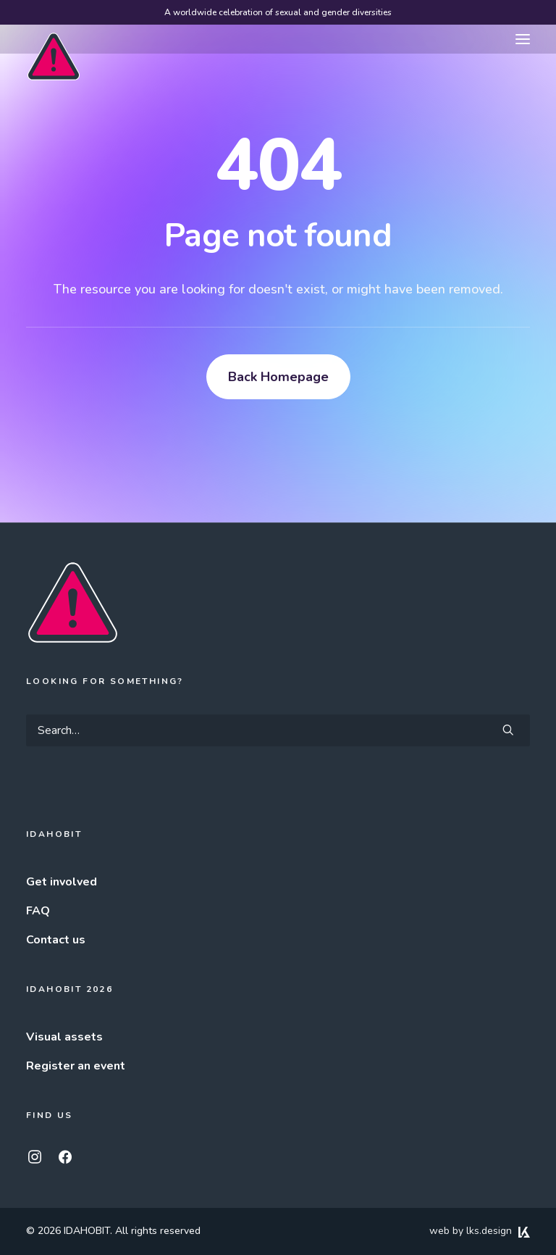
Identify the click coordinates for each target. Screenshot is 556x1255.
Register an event (75, 1066)
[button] (522, 39)
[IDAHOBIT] (53, 40)
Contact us (55, 940)
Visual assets (64, 1037)
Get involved (61, 882)
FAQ (38, 911)
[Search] (278, 730)
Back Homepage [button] (278, 376)
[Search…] (278, 730)
